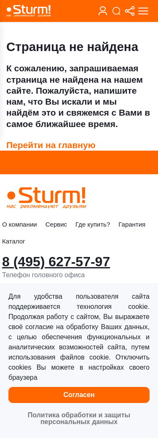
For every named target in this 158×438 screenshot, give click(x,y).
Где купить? (92, 224)
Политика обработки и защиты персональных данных (79, 418)
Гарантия (131, 224)
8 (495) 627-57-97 (56, 261)
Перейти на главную (51, 145)
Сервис (56, 224)
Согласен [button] (78, 394)
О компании (19, 224)
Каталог (13, 241)
